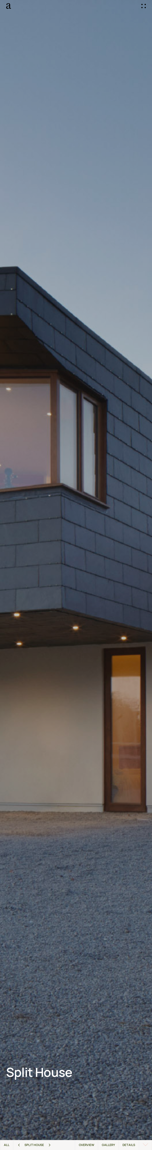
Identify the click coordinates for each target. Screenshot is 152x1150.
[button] (143, 6)
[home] (29, 6)
